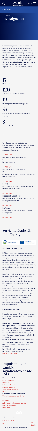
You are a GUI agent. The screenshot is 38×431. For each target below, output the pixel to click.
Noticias (5, 392)
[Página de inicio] (19, 3)
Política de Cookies (9, 405)
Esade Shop (6, 420)
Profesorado (8, 380)
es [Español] (9, 417)
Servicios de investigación (11, 389)
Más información (10, 353)
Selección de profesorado (11, 385)
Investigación (8, 387)
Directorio (6, 382)
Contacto (6, 401)
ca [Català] (14, 417)
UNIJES (14, 420)
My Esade (32, 424)
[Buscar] (8, 4)
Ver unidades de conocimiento (13, 396)
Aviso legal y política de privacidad (14, 403)
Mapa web (6, 408)
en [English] (4, 417)
